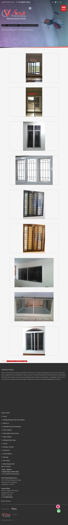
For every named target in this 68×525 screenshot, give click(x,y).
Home (4, 25)
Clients (4, 443)
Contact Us (5, 450)
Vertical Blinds (6, 454)
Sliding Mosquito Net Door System (13, 420)
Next (19, 361)
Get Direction (6, 501)
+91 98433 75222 (24, 2)
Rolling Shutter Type (8, 440)
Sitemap (4, 457)
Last (25, 361)
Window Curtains (7, 447)
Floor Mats (5, 460)
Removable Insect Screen (10, 433)
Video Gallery (6, 437)
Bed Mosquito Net (7, 464)
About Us (5, 423)
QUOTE (64, 8)
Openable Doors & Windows (11, 426)
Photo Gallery (12, 25)
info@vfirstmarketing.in (12, 474)
